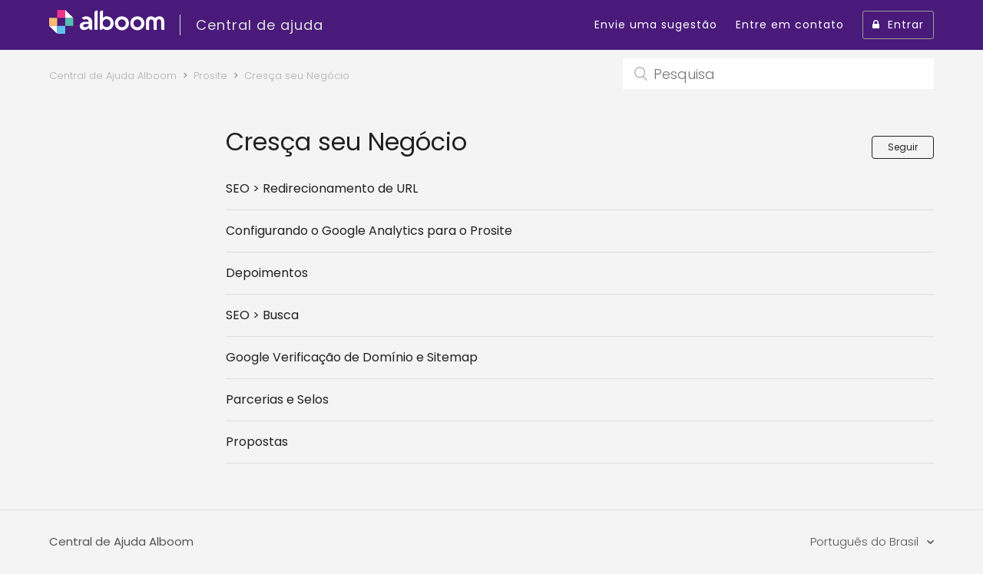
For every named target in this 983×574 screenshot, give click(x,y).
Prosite (210, 75)
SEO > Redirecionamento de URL (322, 188)
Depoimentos (267, 273)
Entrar (898, 24)
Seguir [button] (903, 146)
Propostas (257, 441)
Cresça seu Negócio (296, 75)
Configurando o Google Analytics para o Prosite (369, 230)
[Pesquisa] (778, 73)
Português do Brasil (866, 541)
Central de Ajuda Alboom (113, 75)
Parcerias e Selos (277, 399)
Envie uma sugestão (655, 24)
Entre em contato (790, 24)
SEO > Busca (262, 315)
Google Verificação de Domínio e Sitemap (352, 357)
